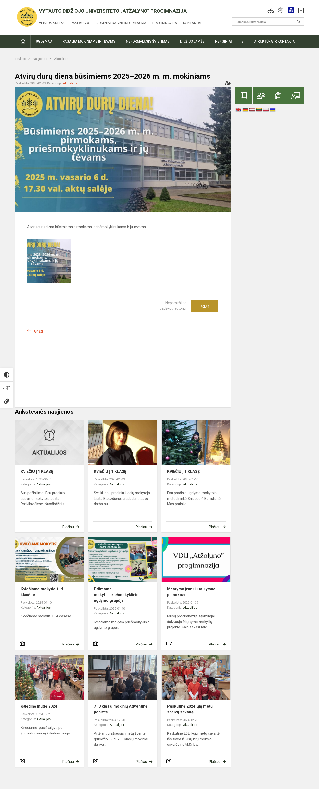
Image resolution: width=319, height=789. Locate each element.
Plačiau (68, 527)
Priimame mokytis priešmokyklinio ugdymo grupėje (116, 595)
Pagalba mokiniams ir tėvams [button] (88, 41)
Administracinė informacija (121, 23)
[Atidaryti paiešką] (298, 21)
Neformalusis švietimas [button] (148, 41)
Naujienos (40, 59)
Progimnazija (164, 23)
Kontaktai (192, 23)
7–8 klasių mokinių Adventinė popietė (120, 709)
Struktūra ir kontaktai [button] (275, 41)
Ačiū (205, 306)
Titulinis (20, 59)
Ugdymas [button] (44, 41)
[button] (270, 10)
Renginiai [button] (223, 41)
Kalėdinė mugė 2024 (39, 706)
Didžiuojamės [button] (192, 41)
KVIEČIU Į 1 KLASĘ (37, 471)
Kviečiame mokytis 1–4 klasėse (42, 592)
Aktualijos (61, 59)
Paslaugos (80, 23)
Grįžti (38, 331)
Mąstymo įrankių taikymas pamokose (191, 592)
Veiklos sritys (52, 23)
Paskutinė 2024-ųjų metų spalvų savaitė (190, 709)
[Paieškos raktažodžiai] (268, 21)
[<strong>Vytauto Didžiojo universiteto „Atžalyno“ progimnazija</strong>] (27, 16)
